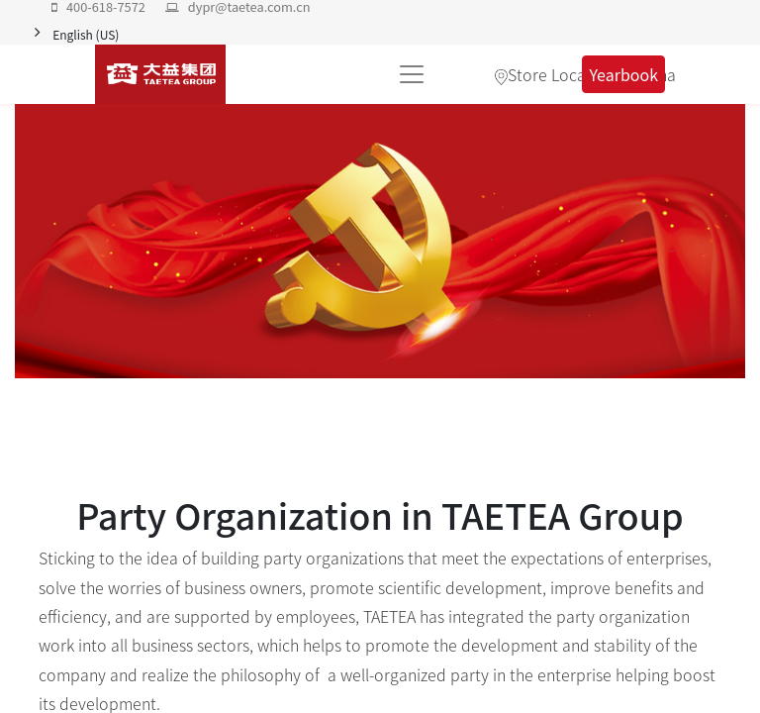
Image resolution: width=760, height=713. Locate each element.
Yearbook (623, 74)
